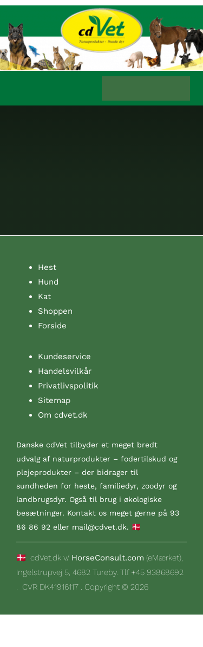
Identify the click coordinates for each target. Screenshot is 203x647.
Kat (44, 296)
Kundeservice (64, 356)
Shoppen (55, 311)
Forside (52, 326)
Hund (48, 282)
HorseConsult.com (107, 558)
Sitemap (54, 400)
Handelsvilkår (64, 371)
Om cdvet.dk (63, 415)
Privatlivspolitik (68, 386)
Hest (47, 267)
